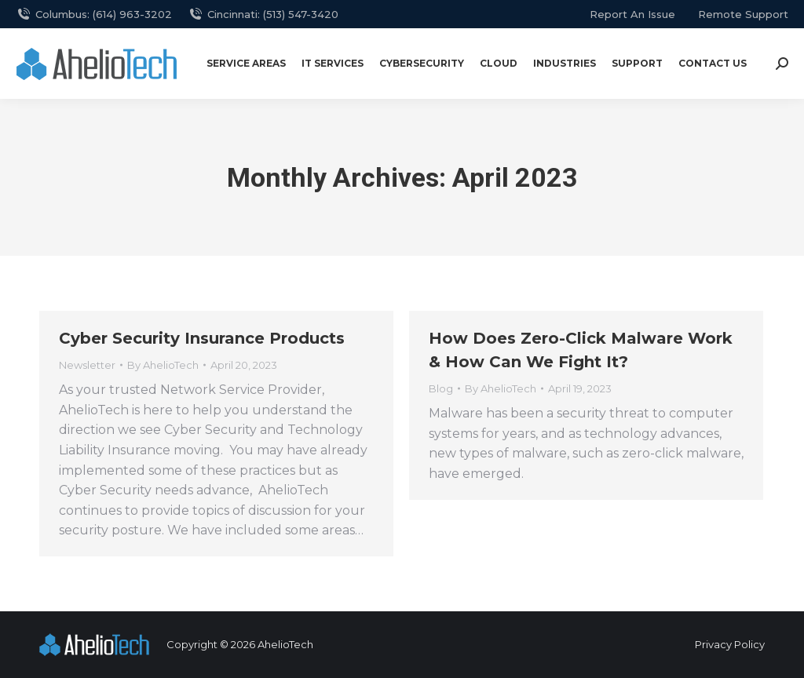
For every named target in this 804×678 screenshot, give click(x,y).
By (163, 365)
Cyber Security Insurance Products (202, 338)
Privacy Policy (730, 644)
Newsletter (87, 365)
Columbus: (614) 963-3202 (94, 14)
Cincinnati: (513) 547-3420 (263, 14)
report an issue (632, 14)
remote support (743, 14)
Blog (441, 388)
